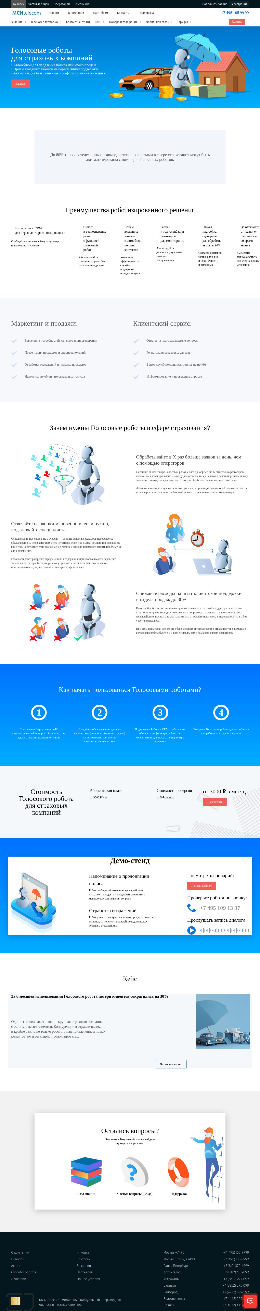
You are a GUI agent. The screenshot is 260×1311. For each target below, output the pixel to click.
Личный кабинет (202, 885)
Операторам (62, 4)
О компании (76, 12)
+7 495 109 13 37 (220, 908)
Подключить (215, 802)
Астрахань (171, 1279)
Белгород (171, 1292)
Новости (53, 12)
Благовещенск (174, 1299)
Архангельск (173, 1272)
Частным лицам (38, 4)
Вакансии (84, 1266)
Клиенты (83, 1252)
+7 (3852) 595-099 (235, 1285)
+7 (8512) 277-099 (236, 1279)
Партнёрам (100, 12)
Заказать (20, 83)
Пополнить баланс (214, 4)
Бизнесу (18, 4)
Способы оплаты (23, 1272)
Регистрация (239, 4)
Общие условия (88, 1279)
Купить (237, 21)
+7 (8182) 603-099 (236, 1272)
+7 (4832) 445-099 (235, 1305)
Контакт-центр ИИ (78, 22)
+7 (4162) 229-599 (236, 1299)
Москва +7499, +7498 (179, 1259)
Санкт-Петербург (176, 1266)
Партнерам (85, 1272)
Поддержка (146, 12)
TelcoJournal (82, 4)
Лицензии (18, 1279)
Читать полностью (171, 1064)
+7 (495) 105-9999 (236, 1252)
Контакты (123, 12)
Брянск (169, 1305)
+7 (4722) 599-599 (236, 1292)
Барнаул (170, 1285)
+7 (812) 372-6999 (236, 1266)
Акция (15, 1266)
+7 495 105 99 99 (235, 13)
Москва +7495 (174, 1252)
